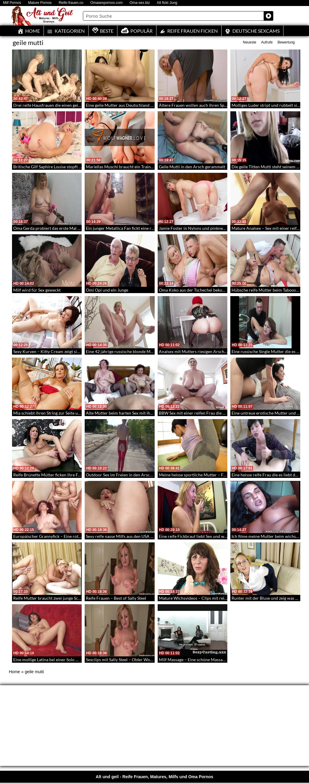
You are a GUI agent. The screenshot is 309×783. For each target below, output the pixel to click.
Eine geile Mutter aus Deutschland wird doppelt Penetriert (140, 105)
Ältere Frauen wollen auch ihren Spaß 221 (198, 105)
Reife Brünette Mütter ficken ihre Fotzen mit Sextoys (62, 474)
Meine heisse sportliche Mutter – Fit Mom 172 (202, 474)
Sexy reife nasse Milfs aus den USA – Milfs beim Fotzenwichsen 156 (148, 536)
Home (14, 671)
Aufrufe (267, 42)
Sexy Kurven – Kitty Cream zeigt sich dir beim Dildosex (64, 351)
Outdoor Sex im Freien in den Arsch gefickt (125, 474)
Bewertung (286, 42)
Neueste (249, 42)
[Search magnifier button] (268, 16)
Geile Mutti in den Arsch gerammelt (192, 166)
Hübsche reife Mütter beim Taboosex (266, 289)
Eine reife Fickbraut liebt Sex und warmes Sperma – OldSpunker (218, 536)
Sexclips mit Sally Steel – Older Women (122, 659)
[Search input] (173, 16)
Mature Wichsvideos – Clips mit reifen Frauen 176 (206, 598)
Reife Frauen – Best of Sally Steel (116, 598)
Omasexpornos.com (106, 3)
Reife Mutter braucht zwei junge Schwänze (52, 598)
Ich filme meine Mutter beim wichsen (266, 536)
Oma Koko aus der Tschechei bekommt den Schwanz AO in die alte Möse (226, 289)
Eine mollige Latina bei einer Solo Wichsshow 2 (56, 659)
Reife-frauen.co (71, 3)
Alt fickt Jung (167, 3)
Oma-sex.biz (140, 3)
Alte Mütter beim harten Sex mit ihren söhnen (128, 413)
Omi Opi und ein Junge (107, 289)
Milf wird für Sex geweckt (37, 289)
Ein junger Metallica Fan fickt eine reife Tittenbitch (133, 228)
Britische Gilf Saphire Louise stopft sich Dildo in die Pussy (66, 166)
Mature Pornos (40, 3)
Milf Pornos (12, 3)
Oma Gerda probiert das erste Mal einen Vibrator (59, 228)
